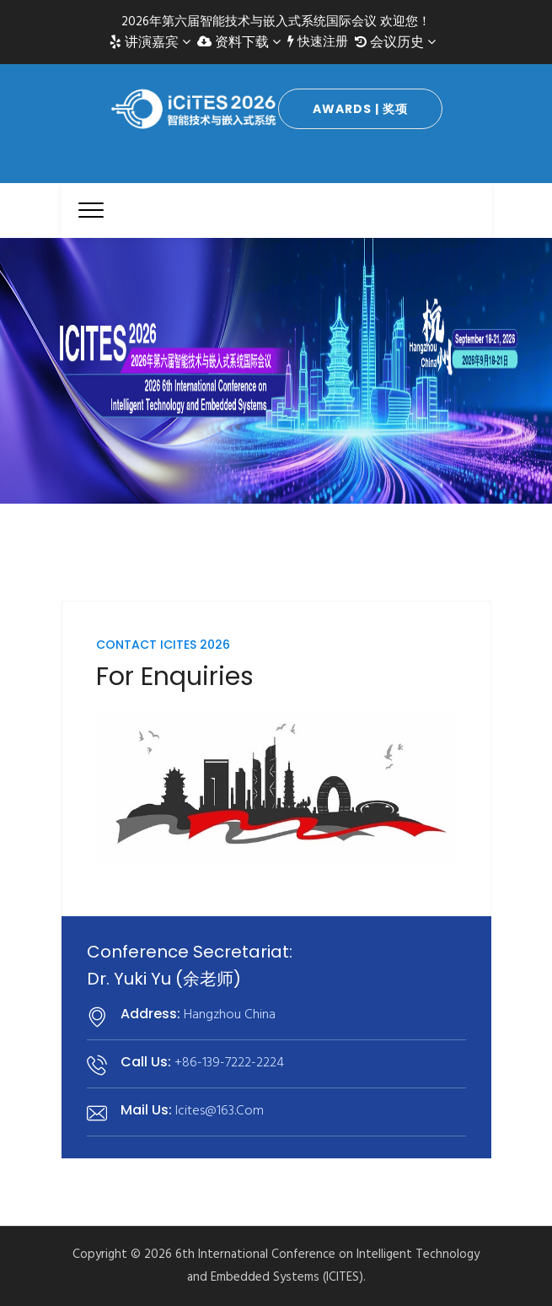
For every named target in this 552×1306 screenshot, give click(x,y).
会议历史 (395, 42)
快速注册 (317, 42)
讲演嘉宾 (150, 42)
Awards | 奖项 (360, 108)
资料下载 (239, 42)
